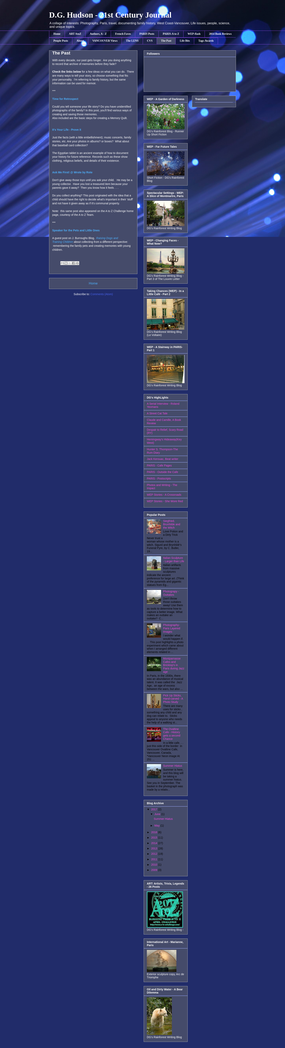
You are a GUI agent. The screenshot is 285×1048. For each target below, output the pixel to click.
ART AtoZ (75, 33)
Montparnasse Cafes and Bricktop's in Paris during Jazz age (173, 665)
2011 (154, 859)
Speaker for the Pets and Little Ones (76, 230)
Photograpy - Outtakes (171, 593)
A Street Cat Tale (157, 413)
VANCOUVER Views (105, 40)
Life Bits (185, 40)
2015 (154, 837)
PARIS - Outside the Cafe (162, 472)
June (157, 814)
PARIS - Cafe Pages (159, 465)
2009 (154, 870)
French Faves (123, 33)
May (157, 825)
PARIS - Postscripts (159, 478)
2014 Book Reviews (220, 33)
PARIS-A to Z (171, 33)
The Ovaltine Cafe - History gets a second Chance (171, 733)
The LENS (132, 40)
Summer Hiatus (172, 765)
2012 (154, 853)
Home (57, 33)
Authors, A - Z (98, 33)
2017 (154, 809)
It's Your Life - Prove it (66, 129)
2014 (154, 843)
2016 (154, 832)
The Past (166, 40)
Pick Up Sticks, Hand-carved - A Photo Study (173, 699)
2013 (154, 848)
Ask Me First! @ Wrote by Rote (72, 172)
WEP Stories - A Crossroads (164, 494)
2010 (154, 864)
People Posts (60, 40)
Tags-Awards (206, 40)
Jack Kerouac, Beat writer (162, 459)
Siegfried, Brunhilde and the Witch (171, 524)
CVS (150, 40)
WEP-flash (194, 33)
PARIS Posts (146, 33)
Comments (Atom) (101, 294)
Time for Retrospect (65, 98)
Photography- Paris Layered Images (171, 628)
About (80, 40)
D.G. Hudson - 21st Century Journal (110, 14)
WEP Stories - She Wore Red (165, 501)
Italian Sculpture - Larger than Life (173, 559)
